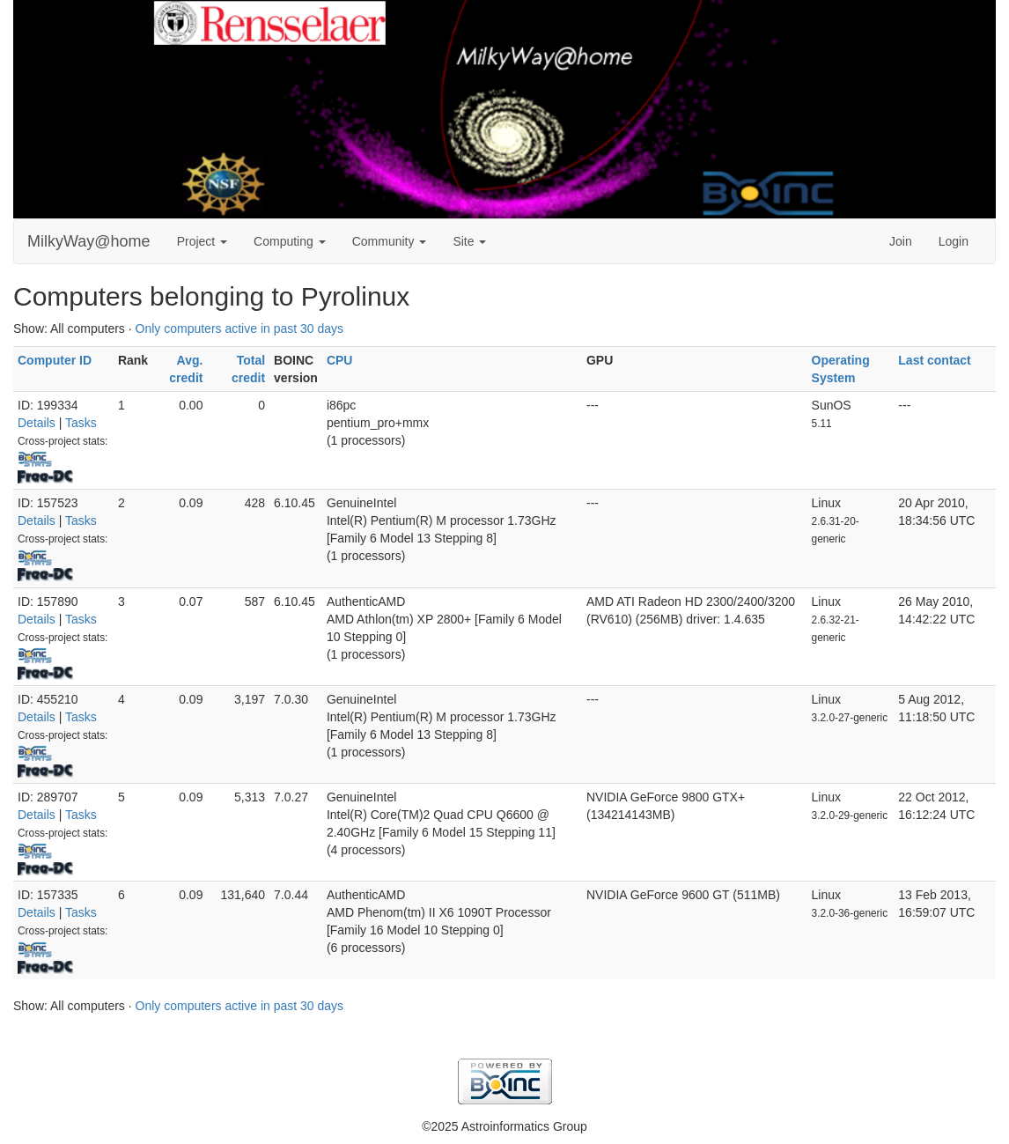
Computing (290, 241)
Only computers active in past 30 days (240, 328)
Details (36, 423)
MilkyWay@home (89, 241)
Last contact (934, 360)
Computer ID (55, 360)
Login (953, 241)
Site (469, 241)
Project (202, 241)
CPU (340, 360)
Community (389, 241)
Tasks (81, 423)
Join (900, 241)
